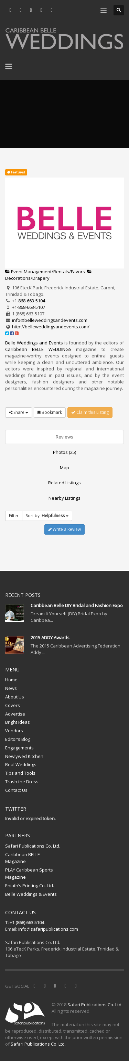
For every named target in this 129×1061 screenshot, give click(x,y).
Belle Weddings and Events (34, 343)
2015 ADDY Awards (50, 637)
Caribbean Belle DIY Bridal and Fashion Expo (77, 605)
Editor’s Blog (17, 739)
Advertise (15, 714)
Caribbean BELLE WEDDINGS (38, 349)
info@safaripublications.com (48, 929)
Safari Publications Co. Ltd (94, 1004)
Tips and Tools (20, 773)
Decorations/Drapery (48, 275)
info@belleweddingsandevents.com (49, 320)
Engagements (19, 748)
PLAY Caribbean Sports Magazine (29, 873)
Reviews (64, 437)
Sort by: (47, 516)
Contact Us (16, 790)
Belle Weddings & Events (31, 894)
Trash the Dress (22, 781)
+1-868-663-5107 (28, 307)
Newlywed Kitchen (24, 756)
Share (18, 412)
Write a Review (64, 529)
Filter (14, 516)
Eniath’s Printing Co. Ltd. (29, 885)
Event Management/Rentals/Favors (45, 271)
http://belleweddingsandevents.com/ (50, 327)
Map (64, 467)
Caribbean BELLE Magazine (22, 858)
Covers (12, 705)
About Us (14, 697)
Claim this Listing (90, 412)
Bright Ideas (17, 722)
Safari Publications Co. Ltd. (32, 846)
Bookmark (49, 412)
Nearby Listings (64, 498)
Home (11, 680)
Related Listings (64, 483)
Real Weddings (20, 764)
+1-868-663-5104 (28, 301)
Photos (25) (64, 452)
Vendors (14, 731)
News (11, 688)
